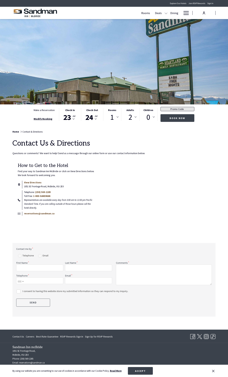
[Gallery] (174, 13)
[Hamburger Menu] (185, 13)
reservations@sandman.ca (39, 213)
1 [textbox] (112, 117)
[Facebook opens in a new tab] (192, 336)
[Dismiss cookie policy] (213, 371)
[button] (70, 114)
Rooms (112, 110)
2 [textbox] (130, 117)
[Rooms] (111, 13)
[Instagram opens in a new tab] (206, 336)
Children (148, 110)
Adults (130, 110)
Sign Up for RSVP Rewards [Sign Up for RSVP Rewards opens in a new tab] (99, 337)
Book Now (177, 118)
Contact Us (18, 336)
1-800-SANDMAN (41, 196)
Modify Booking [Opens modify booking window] (43, 118)
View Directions (33, 182)
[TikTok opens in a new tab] (213, 336)
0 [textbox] (148, 117)
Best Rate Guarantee (47, 336)
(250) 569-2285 (43, 192)
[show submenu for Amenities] (165, 13)
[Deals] (123, 13)
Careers (30, 336)
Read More (116, 370)
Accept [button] (140, 371)
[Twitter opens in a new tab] (199, 336)
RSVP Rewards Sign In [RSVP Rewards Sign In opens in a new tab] (71, 337)
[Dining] (139, 13)
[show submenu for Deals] (131, 13)
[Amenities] (155, 13)
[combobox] (112, 117)
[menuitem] (18, 336)
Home (15, 131)
